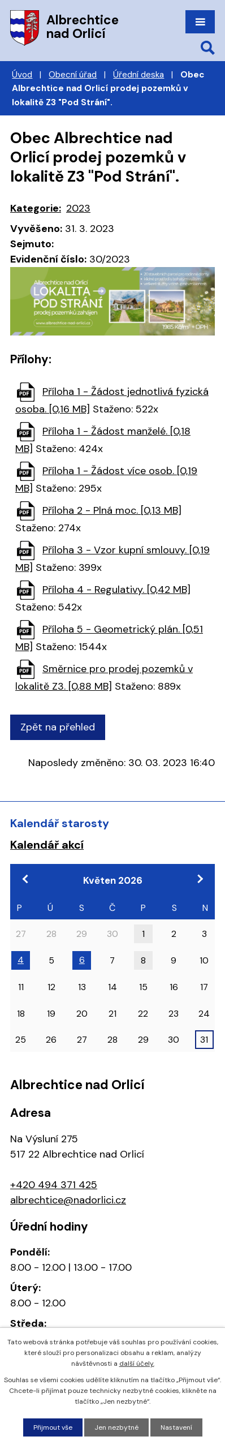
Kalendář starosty (59, 823)
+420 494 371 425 (53, 1185)
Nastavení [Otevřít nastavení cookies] (176, 1427)
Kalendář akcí (47, 844)
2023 (78, 208)
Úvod (22, 74)
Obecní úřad (73, 74)
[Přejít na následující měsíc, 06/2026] (200, 879)
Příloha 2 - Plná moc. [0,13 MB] (111, 510)
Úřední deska (138, 74)
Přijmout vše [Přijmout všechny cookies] (52, 1427)
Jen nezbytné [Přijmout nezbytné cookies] (116, 1427)
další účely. (136, 1363)
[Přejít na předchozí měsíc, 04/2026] (25, 879)
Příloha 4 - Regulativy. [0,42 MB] (116, 589)
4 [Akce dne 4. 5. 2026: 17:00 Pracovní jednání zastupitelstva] (21, 960)
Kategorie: (35, 208)
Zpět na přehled (57, 727)
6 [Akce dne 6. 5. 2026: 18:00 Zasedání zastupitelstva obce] (82, 960)
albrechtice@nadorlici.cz (68, 1200)
